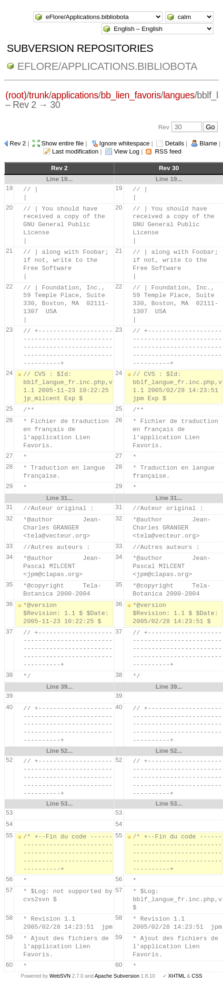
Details (174, 143)
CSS (197, 976)
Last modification (75, 151)
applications (75, 95)
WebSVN (60, 976)
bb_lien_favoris (131, 95)
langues (178, 95)
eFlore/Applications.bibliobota (107, 66)
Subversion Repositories (80, 48)
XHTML (176, 976)
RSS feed (168, 151)
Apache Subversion (117, 976)
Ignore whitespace (124, 143)
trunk (39, 95)
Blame (208, 143)
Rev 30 (169, 168)
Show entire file (62, 143)
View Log (126, 151)
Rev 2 (18, 143)
